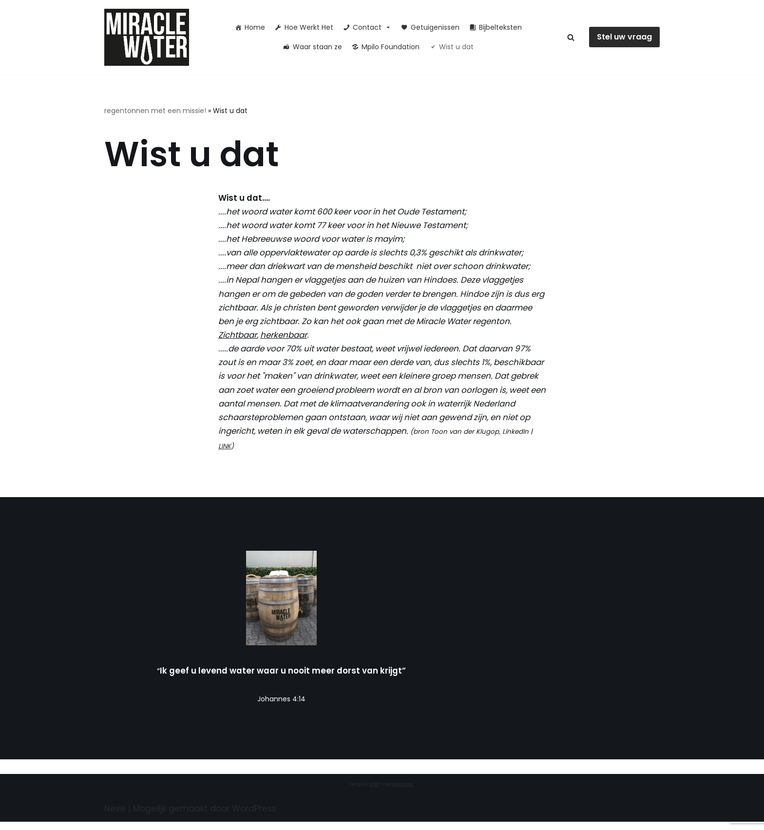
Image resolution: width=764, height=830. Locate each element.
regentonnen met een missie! (155, 111)
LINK (328, 453)
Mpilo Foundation (391, 47)
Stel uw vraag (624, 36)
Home (255, 27)
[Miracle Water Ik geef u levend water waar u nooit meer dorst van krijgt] (149, 37)
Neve (115, 817)
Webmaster (402, 792)
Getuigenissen (435, 27)
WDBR (374, 792)
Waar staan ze (317, 47)
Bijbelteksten (500, 27)
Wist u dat (456, 47)
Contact (372, 27)
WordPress (254, 817)
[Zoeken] (570, 37)
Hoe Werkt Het (309, 27)
